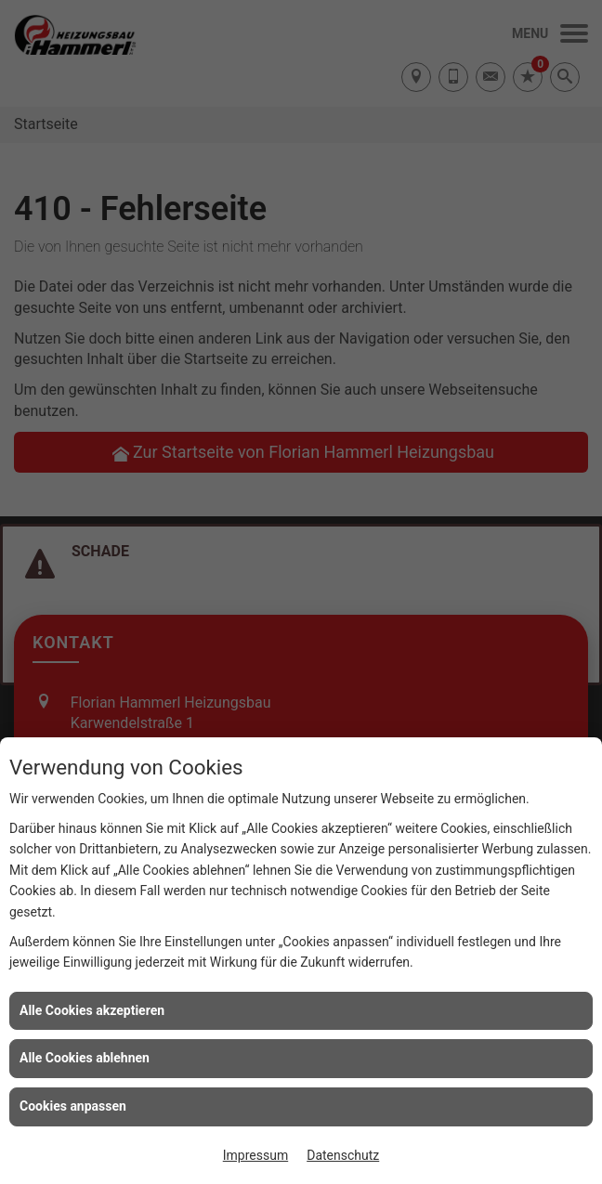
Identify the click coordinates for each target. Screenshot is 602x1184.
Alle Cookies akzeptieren (92, 1010)
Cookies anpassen (73, 1106)
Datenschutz (343, 1155)
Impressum (255, 1155)
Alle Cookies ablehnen (85, 1057)
